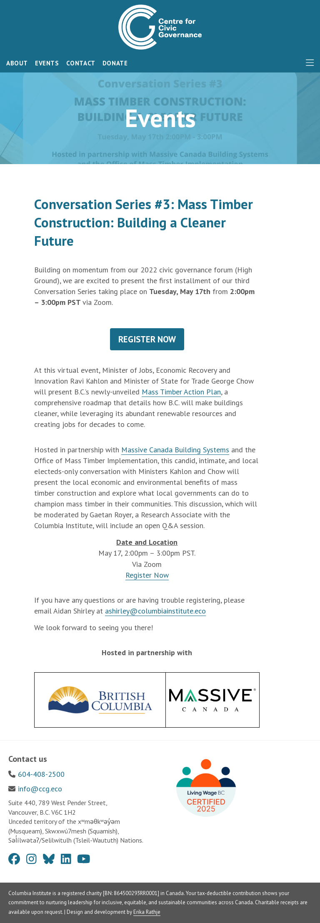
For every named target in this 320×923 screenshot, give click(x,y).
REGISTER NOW (147, 339)
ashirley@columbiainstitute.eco (155, 611)
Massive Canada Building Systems (175, 449)
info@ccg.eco (40, 788)
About (17, 63)
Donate (115, 63)
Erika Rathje (146, 912)
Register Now (147, 575)
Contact (80, 63)
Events (47, 63)
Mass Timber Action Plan (181, 392)
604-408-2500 (41, 774)
